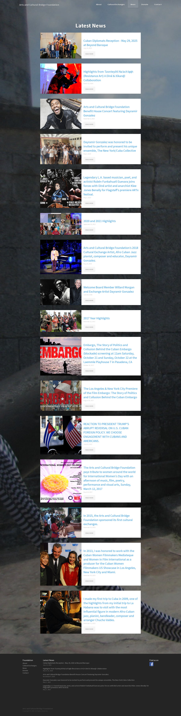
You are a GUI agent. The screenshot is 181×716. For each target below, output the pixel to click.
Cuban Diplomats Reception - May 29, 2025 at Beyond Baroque (110, 43)
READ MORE (89, 54)
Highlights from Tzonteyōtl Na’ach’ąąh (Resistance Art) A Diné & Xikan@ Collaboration (108, 76)
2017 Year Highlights (96, 318)
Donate (144, 4)
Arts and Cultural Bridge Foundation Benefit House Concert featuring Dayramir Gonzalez (110, 111)
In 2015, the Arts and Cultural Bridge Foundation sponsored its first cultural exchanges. (108, 520)
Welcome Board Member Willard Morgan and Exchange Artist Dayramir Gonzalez (108, 289)
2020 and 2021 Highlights (99, 221)
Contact (158, 4)
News (133, 4)
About (99, 4)
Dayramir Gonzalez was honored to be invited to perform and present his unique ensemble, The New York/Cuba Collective (110, 146)
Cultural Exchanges (116, 4)
